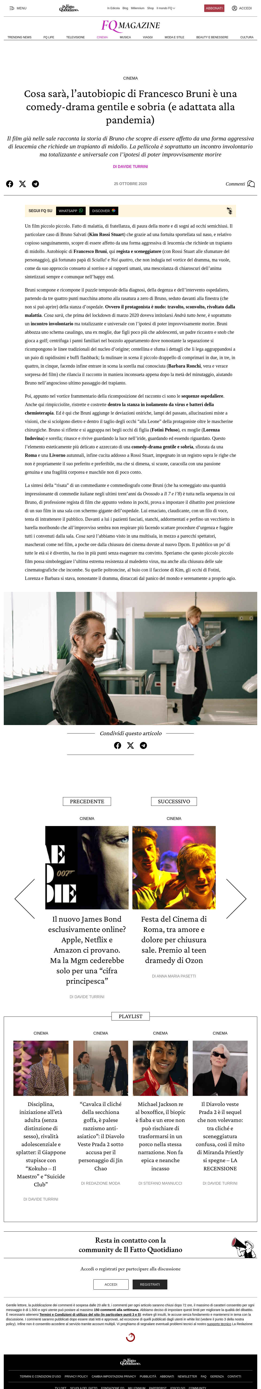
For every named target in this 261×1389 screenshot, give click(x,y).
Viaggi (148, 37)
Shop (150, 8)
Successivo (174, 801)
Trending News (19, 37)
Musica (125, 37)
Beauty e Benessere (212, 37)
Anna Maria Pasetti (176, 976)
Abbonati (214, 8)
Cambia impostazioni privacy (114, 1375)
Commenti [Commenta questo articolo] (240, 183)
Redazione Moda (103, 1182)
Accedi (111, 1283)
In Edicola (113, 8)
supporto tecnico (219, 1323)
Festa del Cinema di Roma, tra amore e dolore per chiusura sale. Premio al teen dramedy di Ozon (174, 939)
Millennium (137, 8)
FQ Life (49, 37)
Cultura (246, 37)
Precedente (87, 801)
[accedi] (241, 8)
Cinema (102, 37)
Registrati (150, 1283)
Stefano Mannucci (162, 1182)
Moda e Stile (174, 37)
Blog (125, 8)
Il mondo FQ (166, 8)
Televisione (75, 37)
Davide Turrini (133, 167)
